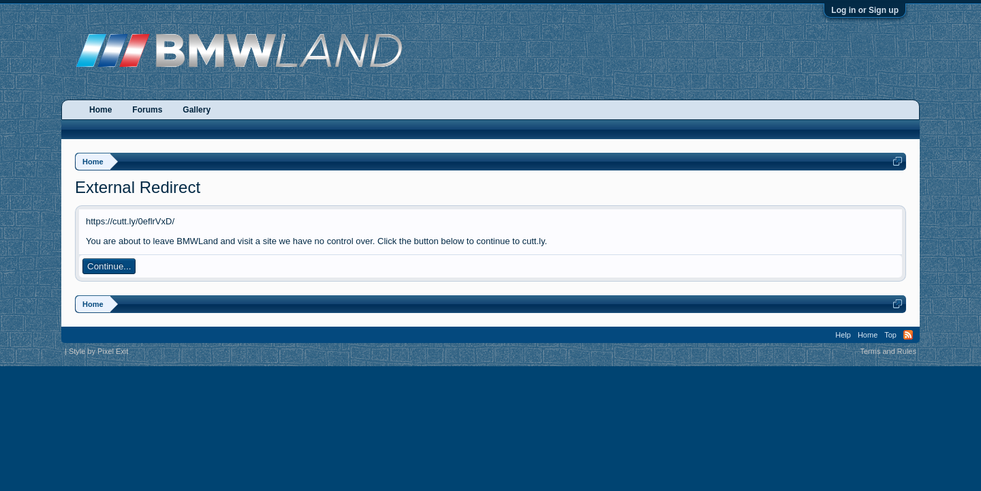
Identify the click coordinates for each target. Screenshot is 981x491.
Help (843, 335)
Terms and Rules (888, 351)
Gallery (197, 110)
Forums (147, 110)
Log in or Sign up (865, 10)
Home (100, 110)
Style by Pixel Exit (98, 351)
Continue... (109, 266)
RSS (908, 335)
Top (890, 335)
